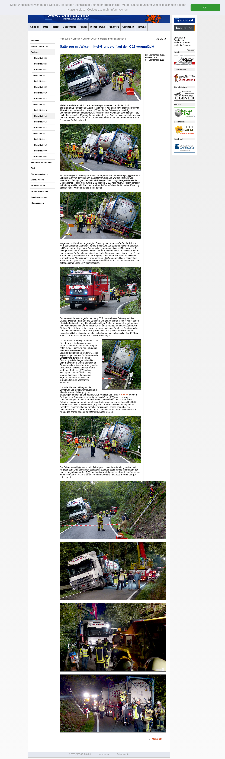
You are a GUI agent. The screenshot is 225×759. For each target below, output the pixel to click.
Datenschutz (123, 754)
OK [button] (205, 7)
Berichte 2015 (40, 116)
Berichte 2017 (40, 104)
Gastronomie (69, 27)
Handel (83, 27)
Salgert (123, 395)
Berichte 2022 (40, 75)
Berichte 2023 (40, 70)
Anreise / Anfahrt (38, 185)
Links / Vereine (37, 180)
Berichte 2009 (40, 151)
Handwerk (114, 27)
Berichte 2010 (40, 145)
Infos (45, 27)
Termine (142, 27)
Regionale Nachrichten (41, 162)
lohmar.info (65, 39)
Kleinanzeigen (37, 203)
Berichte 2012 (40, 133)
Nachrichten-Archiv (40, 46)
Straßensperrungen (40, 191)
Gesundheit (128, 27)
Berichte (34, 52)
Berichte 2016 (40, 110)
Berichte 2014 (40, 122)
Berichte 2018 (40, 99)
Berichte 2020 (40, 87)
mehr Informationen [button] (115, 9)
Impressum (103, 754)
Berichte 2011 (40, 139)
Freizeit (55, 27)
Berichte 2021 (40, 81)
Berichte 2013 (40, 127)
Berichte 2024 (40, 64)
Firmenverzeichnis (39, 174)
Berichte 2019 (40, 93)
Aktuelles (34, 27)
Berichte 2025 (40, 58)
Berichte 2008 (40, 156)
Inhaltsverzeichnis (39, 197)
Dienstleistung (97, 27)
